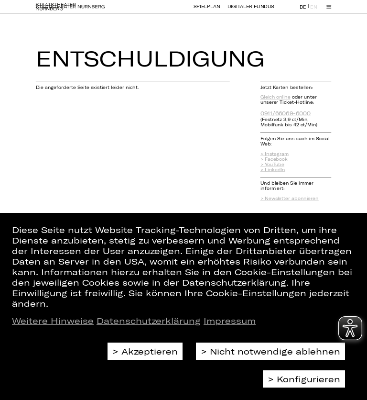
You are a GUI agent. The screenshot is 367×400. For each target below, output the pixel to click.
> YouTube (272, 164)
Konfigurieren (308, 379)
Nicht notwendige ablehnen (275, 351)
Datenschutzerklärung (149, 320)
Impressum (230, 320)
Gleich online (275, 97)
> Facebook (274, 159)
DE (303, 11)
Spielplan (207, 11)
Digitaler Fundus (250, 11)
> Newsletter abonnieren (289, 198)
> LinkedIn (272, 169)
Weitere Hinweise (53, 320)
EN (313, 11)
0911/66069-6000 (285, 113)
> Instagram (274, 153)
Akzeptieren (149, 351)
